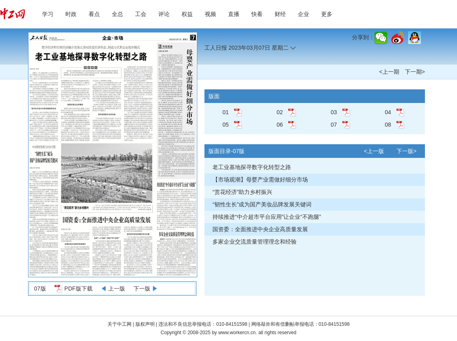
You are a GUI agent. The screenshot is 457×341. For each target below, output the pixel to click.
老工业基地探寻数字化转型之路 (251, 167)
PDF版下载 (79, 288)
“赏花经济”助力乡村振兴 (242, 192)
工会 (140, 14)
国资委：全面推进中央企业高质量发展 (260, 229)
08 (388, 124)
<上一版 (374, 151)
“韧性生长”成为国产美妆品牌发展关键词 (261, 204)
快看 (257, 14)
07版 (40, 288)
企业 (303, 14)
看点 (94, 14)
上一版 (116, 288)
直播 (233, 14)
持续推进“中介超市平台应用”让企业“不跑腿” (266, 217)
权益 (187, 14)
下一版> (406, 151)
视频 (210, 14)
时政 (71, 14)
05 (225, 124)
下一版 (141, 288)
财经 (280, 14)
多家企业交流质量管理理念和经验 (254, 241)
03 (334, 112)
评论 (164, 14)
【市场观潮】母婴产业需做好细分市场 (260, 179)
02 (280, 112)
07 (334, 124)
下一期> (415, 72)
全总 (117, 14)
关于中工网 (119, 324)
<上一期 (389, 72)
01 (225, 112)
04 (388, 112)
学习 (47, 14)
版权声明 (145, 324)
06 (280, 124)
